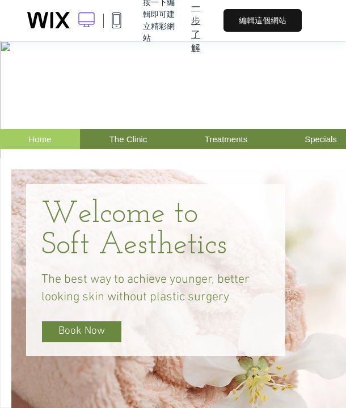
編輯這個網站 (262, 20)
